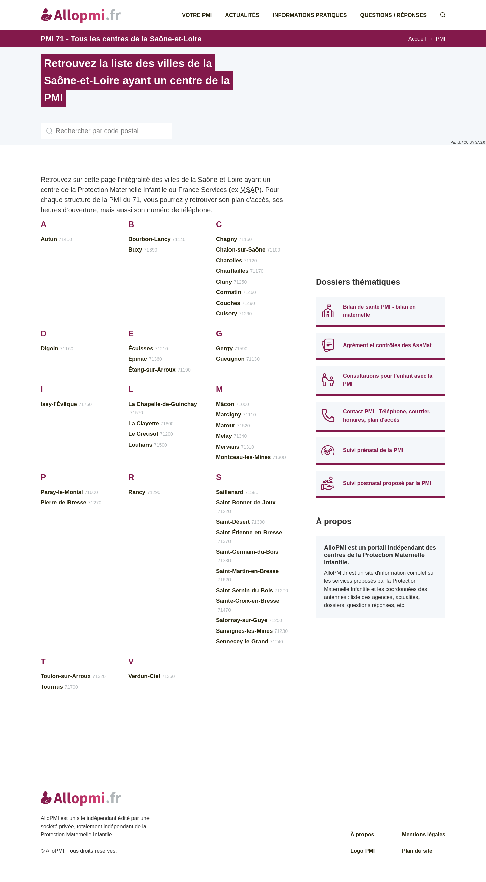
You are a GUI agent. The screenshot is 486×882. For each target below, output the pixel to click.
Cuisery (234, 313)
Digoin (56, 348)
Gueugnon (238, 359)
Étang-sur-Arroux (159, 369)
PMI (441, 39)
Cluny (231, 282)
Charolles (236, 260)
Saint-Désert (240, 522)
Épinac (145, 359)
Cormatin (236, 292)
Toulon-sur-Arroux (73, 676)
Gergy (231, 348)
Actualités (242, 15)
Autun (56, 239)
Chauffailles (239, 271)
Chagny (234, 239)
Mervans (235, 447)
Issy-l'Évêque (66, 404)
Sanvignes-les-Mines (252, 631)
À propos (362, 834)
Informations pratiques (310, 15)
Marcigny (236, 414)
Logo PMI (362, 851)
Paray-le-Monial (69, 492)
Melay (231, 436)
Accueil (417, 39)
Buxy (142, 249)
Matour (233, 425)
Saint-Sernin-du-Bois (252, 590)
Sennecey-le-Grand (249, 641)
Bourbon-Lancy (157, 239)
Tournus (59, 687)
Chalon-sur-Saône (248, 249)
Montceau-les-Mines (251, 457)
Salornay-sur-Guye (249, 620)
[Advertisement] (381, 219)
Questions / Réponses (393, 15)
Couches (235, 303)
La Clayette (151, 423)
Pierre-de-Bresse (70, 502)
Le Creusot (150, 434)
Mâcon (232, 404)
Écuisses (148, 348)
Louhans (147, 445)
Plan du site (417, 851)
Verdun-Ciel (151, 676)
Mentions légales (424, 834)
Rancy (144, 492)
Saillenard (237, 492)
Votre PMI (197, 15)
